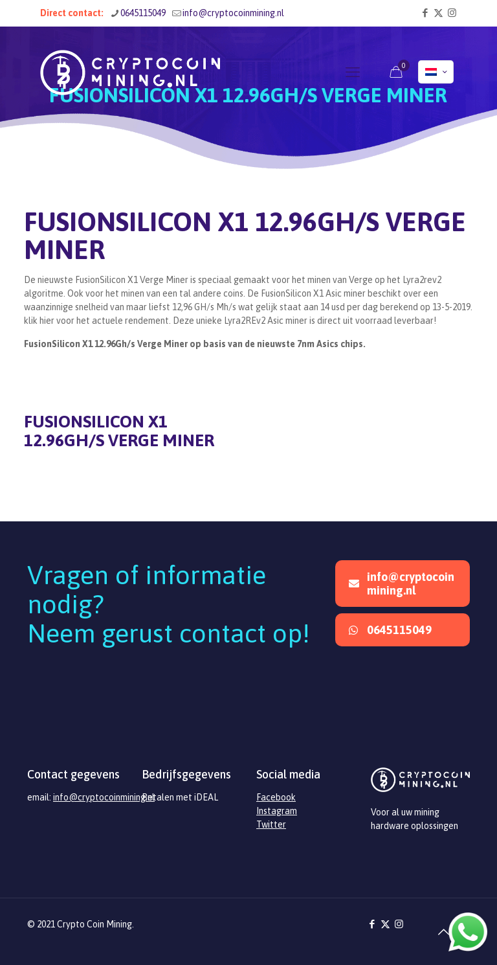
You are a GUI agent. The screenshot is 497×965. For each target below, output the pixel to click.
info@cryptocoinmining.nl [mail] (233, 13)
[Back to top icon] (443, 932)
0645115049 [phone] (143, 13)
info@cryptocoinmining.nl (401, 583)
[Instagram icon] (452, 12)
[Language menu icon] (436, 72)
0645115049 (390, 630)
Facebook (276, 797)
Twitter (271, 824)
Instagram (276, 811)
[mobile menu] (353, 72)
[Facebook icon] (425, 12)
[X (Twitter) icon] (438, 12)
